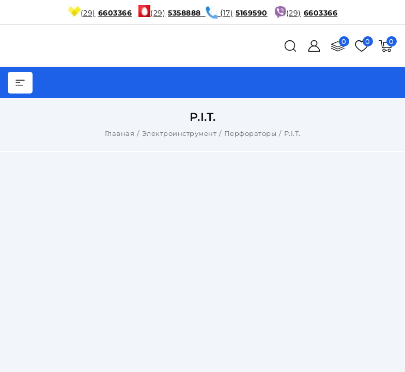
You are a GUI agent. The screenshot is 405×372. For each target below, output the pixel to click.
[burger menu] (20, 83)
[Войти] (314, 46)
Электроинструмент (179, 133)
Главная (120, 133)
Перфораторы (250, 133)
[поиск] (290, 46)
